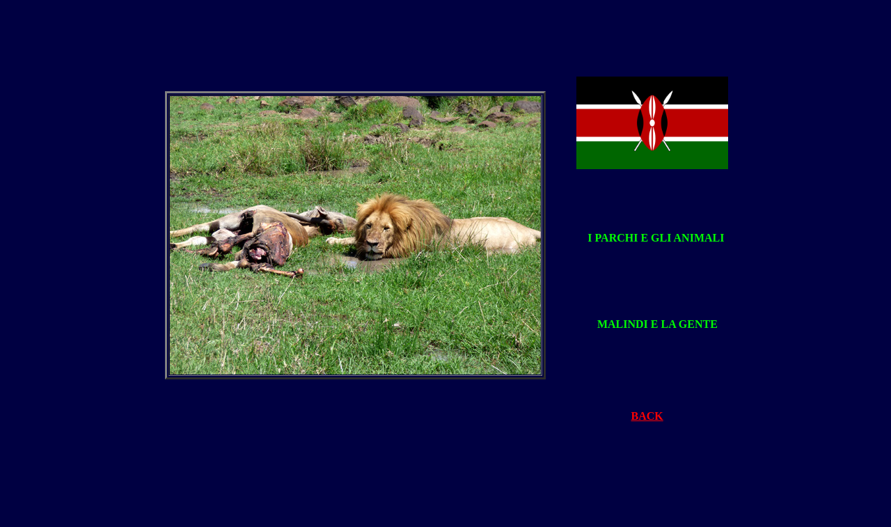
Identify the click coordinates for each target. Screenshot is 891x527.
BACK (647, 416)
